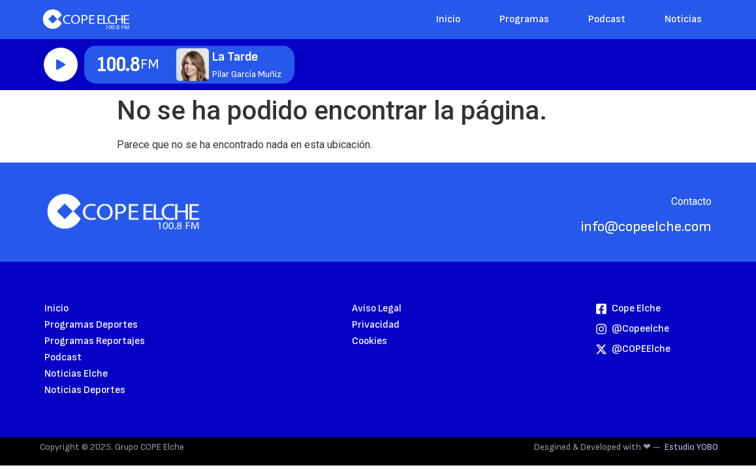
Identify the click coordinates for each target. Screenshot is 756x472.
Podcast (606, 19)
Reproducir (61, 65)
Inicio (448, 19)
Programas (524, 19)
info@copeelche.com (646, 227)
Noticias (683, 19)
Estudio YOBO (691, 446)
